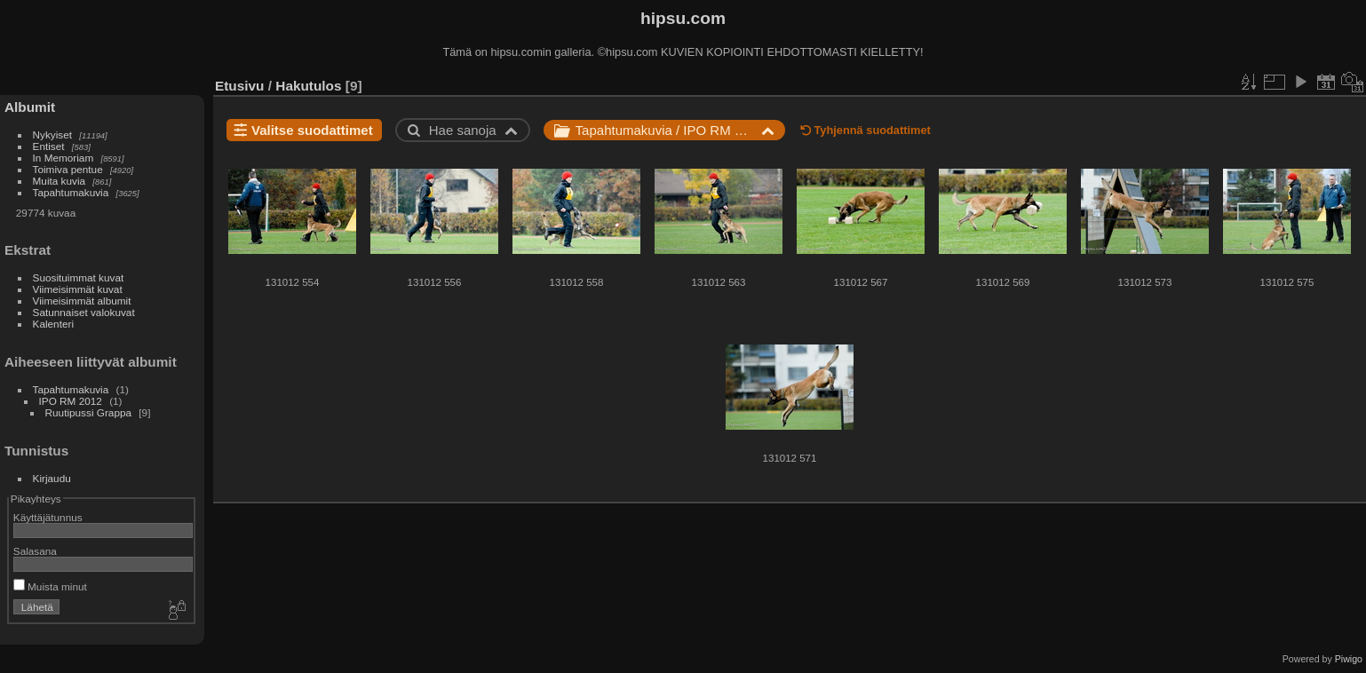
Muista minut (50, 586)
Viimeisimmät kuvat (78, 289)
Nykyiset (52, 134)
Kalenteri (53, 323)
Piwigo (1348, 658)
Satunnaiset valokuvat (84, 312)
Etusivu (239, 85)
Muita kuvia (59, 180)
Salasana (35, 551)
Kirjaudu (52, 478)
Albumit (29, 107)
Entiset (49, 146)
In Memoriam (63, 157)
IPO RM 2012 (70, 401)
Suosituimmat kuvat (78, 277)
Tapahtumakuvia (71, 192)
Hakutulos (308, 85)
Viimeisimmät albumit (82, 300)
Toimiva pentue (68, 169)
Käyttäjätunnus (48, 517)
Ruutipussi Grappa (88, 412)
